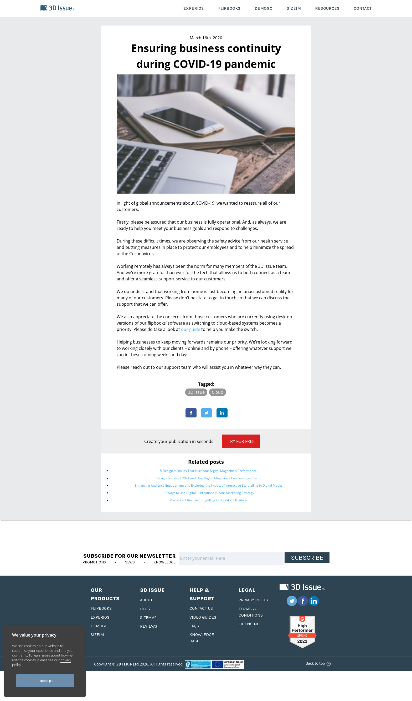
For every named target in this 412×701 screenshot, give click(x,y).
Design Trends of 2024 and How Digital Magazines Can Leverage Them (208, 478)
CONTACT (363, 8)
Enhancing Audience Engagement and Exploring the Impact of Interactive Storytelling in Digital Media (208, 485)
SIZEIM (294, 8)
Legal (247, 590)
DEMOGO (263, 8)
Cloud (217, 392)
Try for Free (241, 441)
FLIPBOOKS (229, 8)
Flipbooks (101, 608)
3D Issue (196, 392)
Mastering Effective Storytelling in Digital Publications (208, 500)
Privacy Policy (254, 599)
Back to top (317, 663)
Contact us (201, 608)
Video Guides (202, 617)
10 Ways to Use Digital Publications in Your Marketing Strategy (208, 493)
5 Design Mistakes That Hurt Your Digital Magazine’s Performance (208, 470)
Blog (145, 608)
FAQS (194, 625)
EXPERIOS (193, 8)
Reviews (148, 626)
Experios (100, 617)
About (146, 599)
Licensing (249, 623)
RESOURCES (327, 8)
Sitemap (148, 617)
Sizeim (97, 634)
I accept (45, 680)
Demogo (99, 625)
